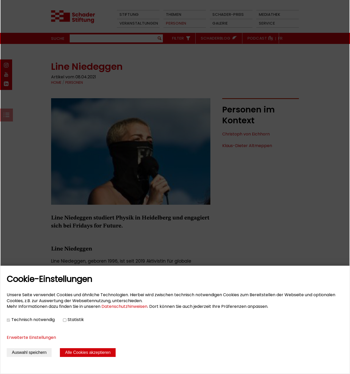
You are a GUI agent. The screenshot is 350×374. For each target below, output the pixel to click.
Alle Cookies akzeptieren (87, 352)
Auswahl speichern (29, 352)
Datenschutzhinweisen (124, 306)
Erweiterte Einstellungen (31, 337)
